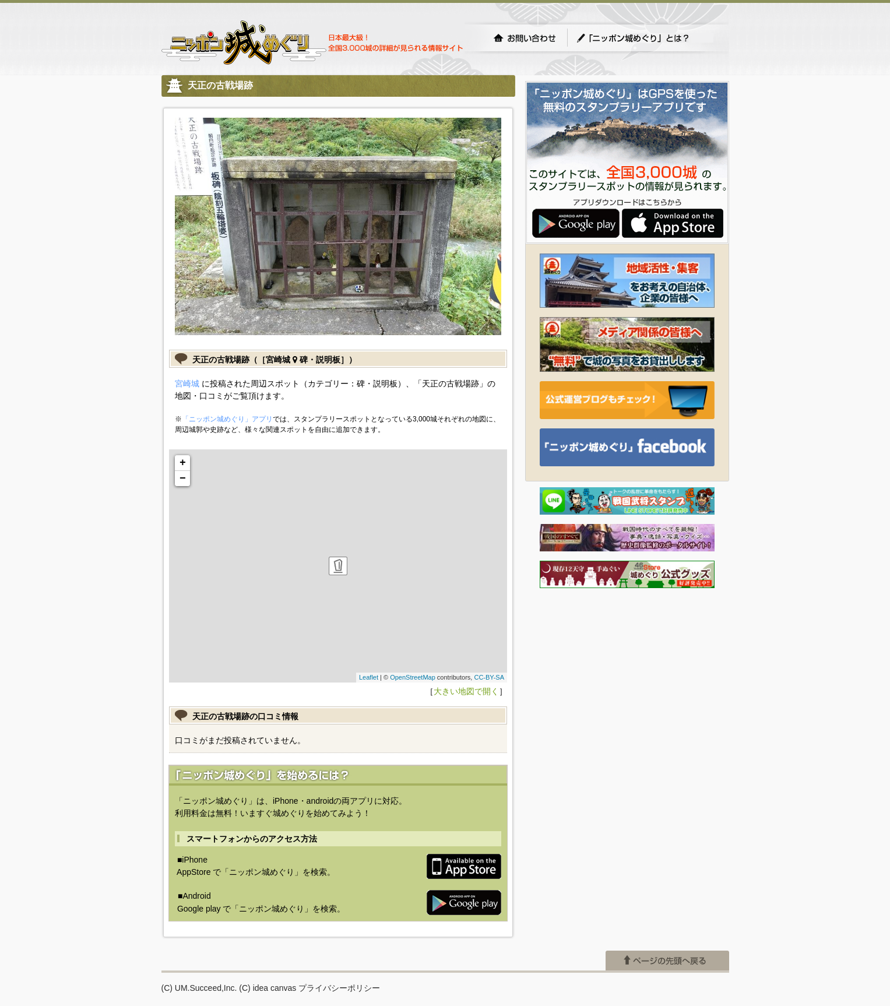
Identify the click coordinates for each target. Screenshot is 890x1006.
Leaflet (368, 677)
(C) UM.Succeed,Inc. (199, 988)
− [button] (183, 479)
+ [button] (183, 463)
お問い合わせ (524, 38)
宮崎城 (187, 383)
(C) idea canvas (267, 988)
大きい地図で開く (466, 691)
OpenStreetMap (412, 677)
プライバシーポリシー (339, 988)
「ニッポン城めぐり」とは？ (644, 38)
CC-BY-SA (489, 677)
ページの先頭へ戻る (667, 960)
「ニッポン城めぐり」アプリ (227, 419)
